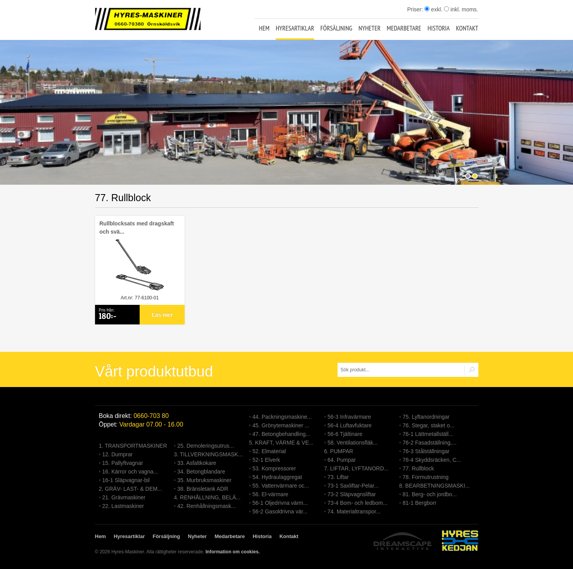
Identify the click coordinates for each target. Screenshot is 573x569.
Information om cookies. (232, 552)
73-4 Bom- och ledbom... (357, 503)
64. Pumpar (341, 460)
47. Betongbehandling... (281, 434)
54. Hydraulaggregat (277, 477)
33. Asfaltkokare (196, 463)
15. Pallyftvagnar (122, 463)
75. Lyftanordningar (425, 417)
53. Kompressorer (274, 468)
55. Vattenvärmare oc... (280, 486)
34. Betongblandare (201, 471)
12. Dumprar (117, 454)
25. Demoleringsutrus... (205, 446)
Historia (439, 28)
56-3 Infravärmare (349, 417)
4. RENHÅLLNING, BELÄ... (207, 497)
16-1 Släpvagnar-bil (125, 480)
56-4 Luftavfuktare (349, 425)
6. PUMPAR (338, 451)
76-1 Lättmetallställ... (427, 434)
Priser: (415, 9)
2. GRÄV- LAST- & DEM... (130, 489)
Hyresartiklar (295, 28)
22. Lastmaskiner (123, 506)
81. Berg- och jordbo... (429, 494)
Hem (264, 28)
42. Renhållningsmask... (206, 506)
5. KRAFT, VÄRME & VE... (281, 442)
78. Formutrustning (425, 477)
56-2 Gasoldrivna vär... (279, 511)
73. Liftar (337, 477)
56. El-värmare (270, 494)
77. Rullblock (418, 468)
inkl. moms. (461, 9)
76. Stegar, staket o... (428, 425)
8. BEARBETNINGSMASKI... (434, 486)
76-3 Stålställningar (425, 451)
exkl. (433, 9)
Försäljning (336, 28)
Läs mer (162, 315)
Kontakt (467, 28)
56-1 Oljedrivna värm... (280, 503)
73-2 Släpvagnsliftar (351, 494)
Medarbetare (404, 28)
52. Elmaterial (269, 451)
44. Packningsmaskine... (282, 417)
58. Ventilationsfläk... (352, 442)
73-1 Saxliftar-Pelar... (353, 486)
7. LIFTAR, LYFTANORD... (356, 468)
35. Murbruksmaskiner (204, 480)
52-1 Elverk (266, 460)
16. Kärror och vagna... (130, 471)
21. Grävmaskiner (123, 497)
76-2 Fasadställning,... (429, 442)
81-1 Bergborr (419, 503)
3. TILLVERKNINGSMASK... (208, 454)
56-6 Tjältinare (344, 434)
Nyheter (370, 28)
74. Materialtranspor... (353, 511)
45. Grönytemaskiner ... (280, 425)
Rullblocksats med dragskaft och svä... (136, 227)
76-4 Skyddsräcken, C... (431, 460)
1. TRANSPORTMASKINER (133, 446)
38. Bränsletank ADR (202, 489)
